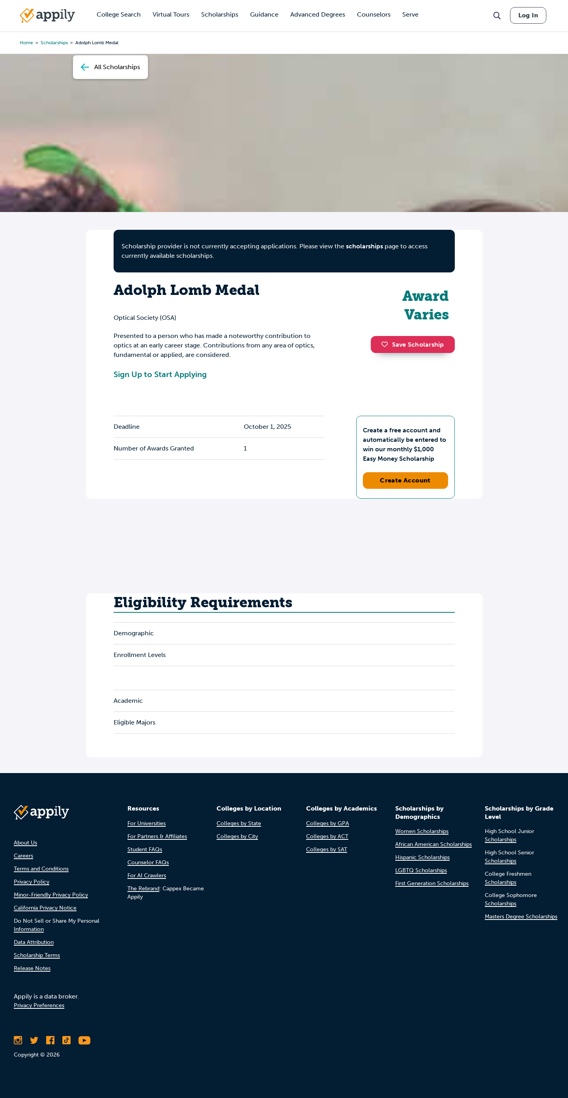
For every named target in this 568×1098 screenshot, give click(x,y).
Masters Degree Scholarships (521, 916)
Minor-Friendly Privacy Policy (51, 895)
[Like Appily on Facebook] (50, 1040)
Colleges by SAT (326, 849)
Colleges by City (237, 836)
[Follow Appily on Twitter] (34, 1040)
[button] (386, 344)
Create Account (405, 480)
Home (26, 42)
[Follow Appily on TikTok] (66, 1040)
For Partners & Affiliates (157, 836)
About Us (25, 842)
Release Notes (32, 968)
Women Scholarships (421, 831)
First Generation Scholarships (432, 883)
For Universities (146, 823)
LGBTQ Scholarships (421, 870)
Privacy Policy (31, 881)
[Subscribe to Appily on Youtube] (84, 1040)
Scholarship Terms (37, 955)
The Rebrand (143, 888)
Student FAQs (144, 849)
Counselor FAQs (148, 862)
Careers (23, 855)
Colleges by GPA (327, 823)
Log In (528, 15)
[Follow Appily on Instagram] (18, 1040)
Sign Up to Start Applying (160, 374)
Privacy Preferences (39, 1005)
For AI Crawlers (146, 875)
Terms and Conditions (41, 868)
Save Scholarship (412, 344)
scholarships (364, 246)
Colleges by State (239, 823)
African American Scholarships (433, 844)
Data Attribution (34, 942)
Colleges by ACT (327, 836)
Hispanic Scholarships (422, 857)
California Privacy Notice (45, 908)
